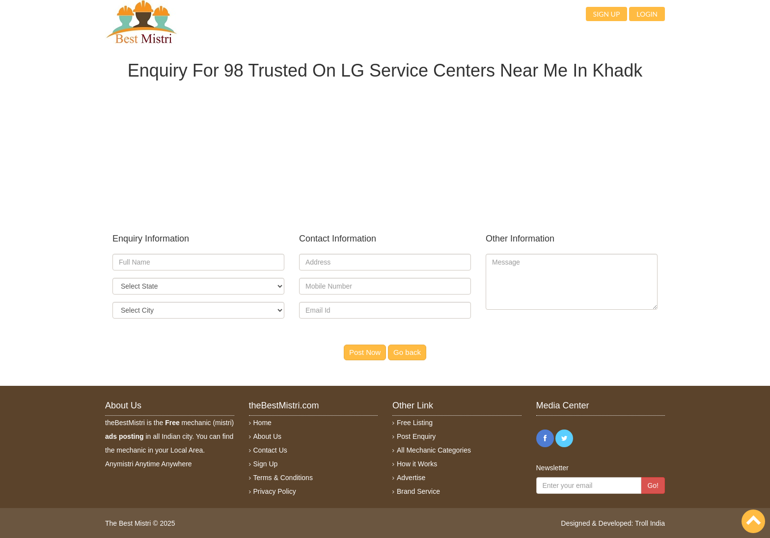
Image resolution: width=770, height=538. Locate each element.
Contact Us (270, 450)
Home (262, 423)
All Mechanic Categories (434, 450)
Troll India (650, 523)
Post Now (365, 352)
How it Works (417, 464)
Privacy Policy (274, 491)
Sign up (606, 14)
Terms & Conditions (283, 478)
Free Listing (415, 423)
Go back (407, 352)
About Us (267, 436)
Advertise (411, 478)
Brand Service (418, 491)
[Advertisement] (385, 148)
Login (647, 14)
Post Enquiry (416, 436)
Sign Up (265, 464)
